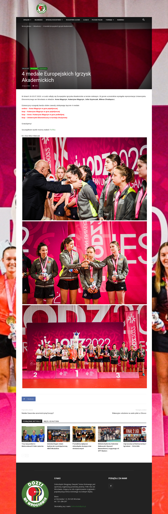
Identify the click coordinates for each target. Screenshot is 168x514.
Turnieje (110, 20)
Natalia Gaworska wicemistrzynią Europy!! (38, 413)
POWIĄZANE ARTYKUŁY (32, 421)
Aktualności (37, 26)
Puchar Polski (97, 20)
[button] (143, 20)
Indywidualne (43, 68)
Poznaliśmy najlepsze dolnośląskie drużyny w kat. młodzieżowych (82, 446)
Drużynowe (34, 68)
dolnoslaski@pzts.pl (78, 506)
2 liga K (86, 20)
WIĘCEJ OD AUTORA (51, 421)
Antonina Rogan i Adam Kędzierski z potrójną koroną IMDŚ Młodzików (57, 446)
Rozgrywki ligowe (73, 20)
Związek (27, 20)
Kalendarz (39, 20)
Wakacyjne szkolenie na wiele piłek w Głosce (129, 413)
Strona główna (26, 26)
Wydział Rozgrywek (54, 20)
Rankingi (120, 20)
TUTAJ (52, 130)
